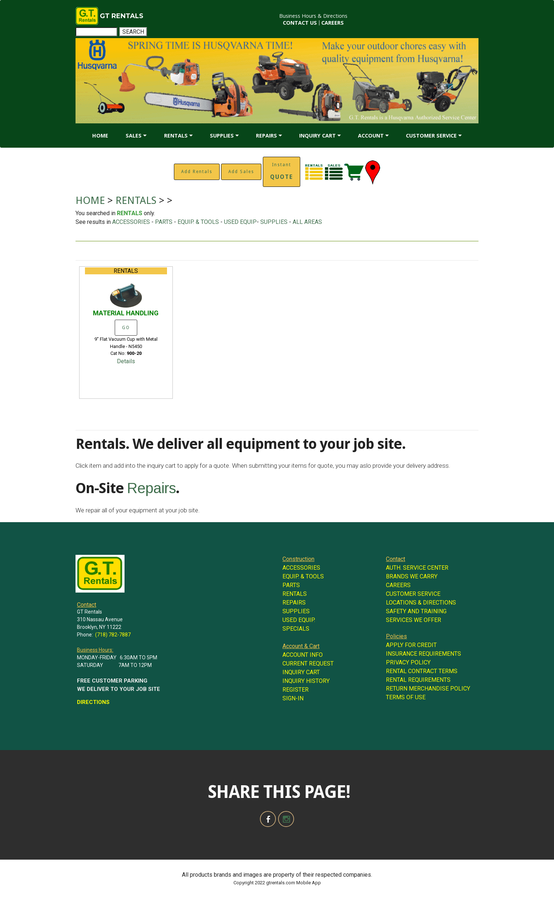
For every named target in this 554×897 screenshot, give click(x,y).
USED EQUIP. (298, 620)
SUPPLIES (222, 135)
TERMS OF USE (405, 697)
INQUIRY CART (317, 135)
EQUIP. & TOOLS (198, 221)
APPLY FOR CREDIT (411, 645)
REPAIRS (266, 135)
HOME (100, 135)
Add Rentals (196, 171)
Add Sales (241, 171)
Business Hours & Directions (313, 15)
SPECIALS (295, 628)
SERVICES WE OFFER (413, 620)
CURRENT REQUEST (308, 663)
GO (126, 327)
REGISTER (295, 689)
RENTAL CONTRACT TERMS (421, 671)
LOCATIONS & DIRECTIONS (421, 602)
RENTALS (176, 135)
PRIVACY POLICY (408, 662)
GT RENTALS (121, 16)
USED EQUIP (240, 221)
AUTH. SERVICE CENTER (417, 567)
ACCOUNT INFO (302, 654)
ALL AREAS (307, 221)
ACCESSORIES (131, 221)
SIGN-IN (293, 698)
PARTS (163, 221)
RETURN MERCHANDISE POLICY (428, 688)
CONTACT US (300, 22)
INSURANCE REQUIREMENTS (423, 653)
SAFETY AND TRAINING (416, 611)
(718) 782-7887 (113, 635)
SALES (134, 135)
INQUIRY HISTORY (306, 680)
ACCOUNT (371, 135)
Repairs (151, 488)
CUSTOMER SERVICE (431, 135)
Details (126, 361)
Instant (281, 171)
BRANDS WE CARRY (411, 576)
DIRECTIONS (93, 702)
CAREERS (332, 22)
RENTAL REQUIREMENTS (418, 679)
